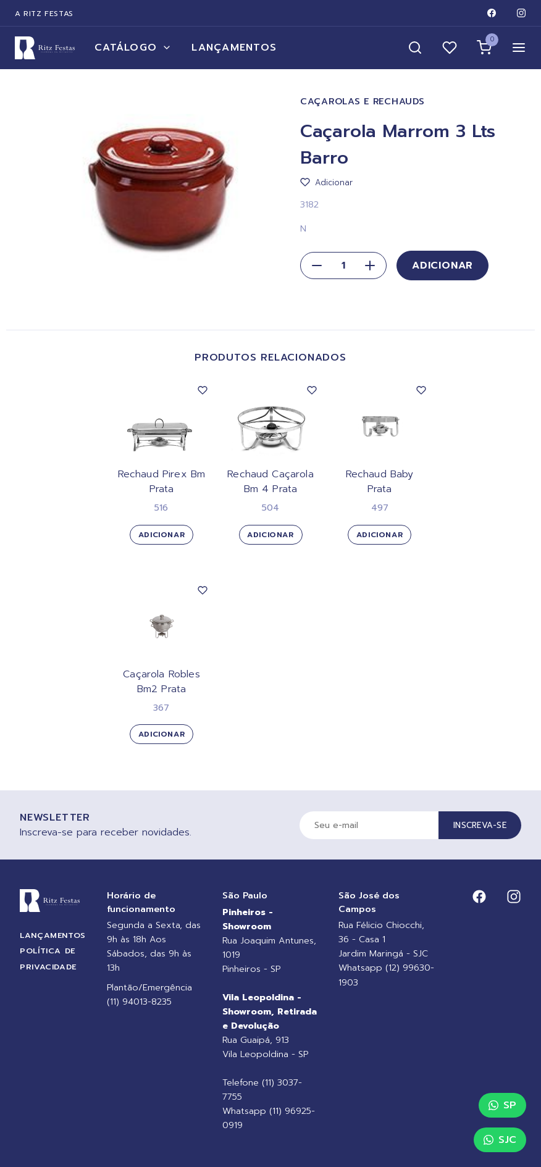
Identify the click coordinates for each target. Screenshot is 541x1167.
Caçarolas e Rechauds (362, 101)
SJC (500, 1139)
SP (502, 1105)
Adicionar (442, 265)
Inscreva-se (479, 825)
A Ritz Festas (44, 13)
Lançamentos (234, 47)
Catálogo (133, 47)
